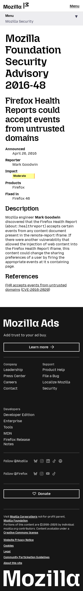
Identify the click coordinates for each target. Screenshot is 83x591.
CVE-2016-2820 (35, 290)
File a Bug (50, 376)
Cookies (9, 545)
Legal (7, 551)
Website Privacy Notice (19, 540)
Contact (10, 388)
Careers (10, 382)
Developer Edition (19, 415)
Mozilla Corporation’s (23, 516)
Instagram (41, 461)
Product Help (53, 370)
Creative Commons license (21, 532)
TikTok (54, 461)
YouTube (47, 474)
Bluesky (35, 461)
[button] (41, 19)
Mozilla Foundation (16, 520)
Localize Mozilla (56, 382)
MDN (8, 433)
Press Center (15, 376)
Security (49, 388)
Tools (8, 427)
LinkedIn (48, 461)
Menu (74, 6)
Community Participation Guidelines (27, 557)
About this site (13, 563)
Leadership (13, 370)
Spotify (60, 461)
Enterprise (13, 421)
